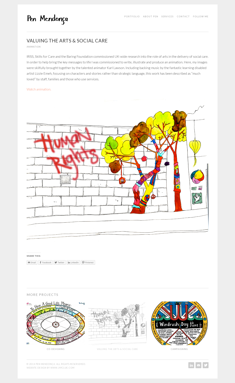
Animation (34, 46)
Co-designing (56, 349)
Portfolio (132, 16)
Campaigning (179, 349)
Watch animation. (39, 89)
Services (167, 16)
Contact (183, 16)
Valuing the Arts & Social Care (117, 349)
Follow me (201, 16)
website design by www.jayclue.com (50, 367)
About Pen (150, 16)
